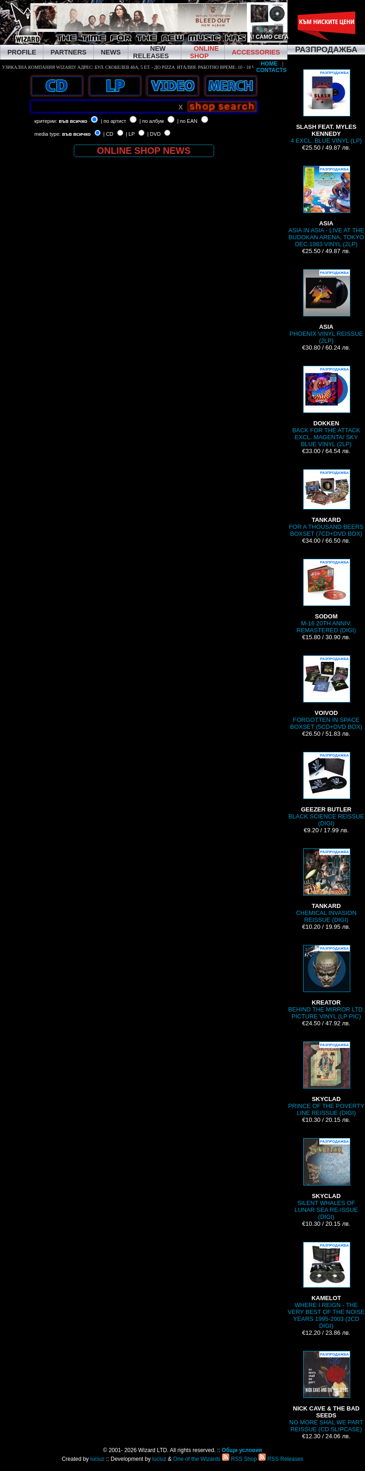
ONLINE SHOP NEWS (144, 150)
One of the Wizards (197, 1459)
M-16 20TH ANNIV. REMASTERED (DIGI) (326, 596)
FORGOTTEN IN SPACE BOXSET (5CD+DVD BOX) (326, 692)
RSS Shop (239, 1459)
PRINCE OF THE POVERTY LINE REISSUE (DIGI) (326, 1078)
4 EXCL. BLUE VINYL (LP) (326, 106)
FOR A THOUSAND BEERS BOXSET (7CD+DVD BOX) (326, 503)
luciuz (97, 1459)
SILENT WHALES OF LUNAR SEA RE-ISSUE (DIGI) (326, 1179)
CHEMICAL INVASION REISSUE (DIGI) (326, 885)
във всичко (73, 121)
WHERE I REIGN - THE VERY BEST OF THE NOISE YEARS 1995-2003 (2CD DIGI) (326, 1285)
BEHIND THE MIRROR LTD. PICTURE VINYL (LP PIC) (326, 982)
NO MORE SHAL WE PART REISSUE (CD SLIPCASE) (326, 1392)
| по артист (113, 121)
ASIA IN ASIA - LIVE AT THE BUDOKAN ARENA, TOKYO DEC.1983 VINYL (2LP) (326, 207)
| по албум (151, 121)
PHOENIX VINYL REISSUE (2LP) (326, 306)
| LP (130, 134)
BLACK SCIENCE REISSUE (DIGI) (326, 789)
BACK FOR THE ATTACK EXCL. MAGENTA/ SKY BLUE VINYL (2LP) (326, 407)
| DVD (154, 134)
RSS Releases (280, 1459)
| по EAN (187, 121)
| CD (108, 134)
